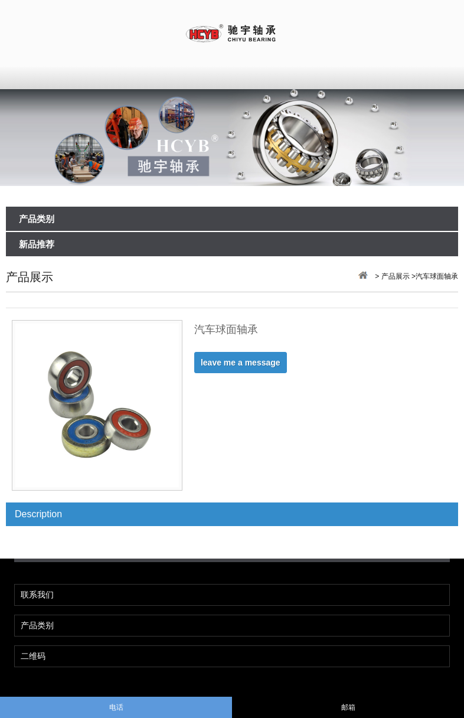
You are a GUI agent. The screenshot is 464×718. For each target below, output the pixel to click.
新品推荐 (36, 245)
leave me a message (240, 362)
